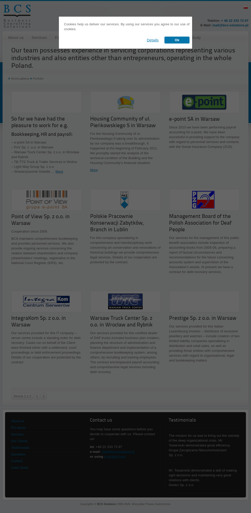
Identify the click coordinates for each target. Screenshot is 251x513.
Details (153, 40)
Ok (177, 40)
